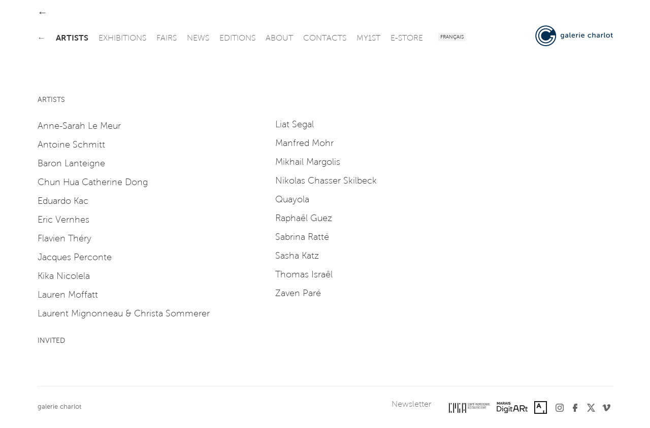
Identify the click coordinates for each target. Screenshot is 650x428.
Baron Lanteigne (71, 164)
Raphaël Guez (303, 219)
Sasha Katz (297, 256)
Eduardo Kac (63, 201)
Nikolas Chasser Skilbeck (326, 181)
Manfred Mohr (304, 144)
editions (237, 38)
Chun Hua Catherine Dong (93, 183)
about (279, 38)
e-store (407, 38)
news (198, 38)
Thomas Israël (304, 275)
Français (452, 37)
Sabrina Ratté (302, 237)
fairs (166, 38)
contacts (324, 38)
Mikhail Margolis (307, 162)
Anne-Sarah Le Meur (79, 126)
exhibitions (122, 38)
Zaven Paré (298, 294)
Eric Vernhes (63, 220)
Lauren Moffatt (68, 295)
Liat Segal (294, 125)
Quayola (292, 200)
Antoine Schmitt (71, 145)
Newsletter (411, 405)
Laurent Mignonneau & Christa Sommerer (124, 314)
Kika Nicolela (64, 276)
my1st (368, 38)
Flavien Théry (64, 239)
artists (72, 38)
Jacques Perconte (75, 258)
